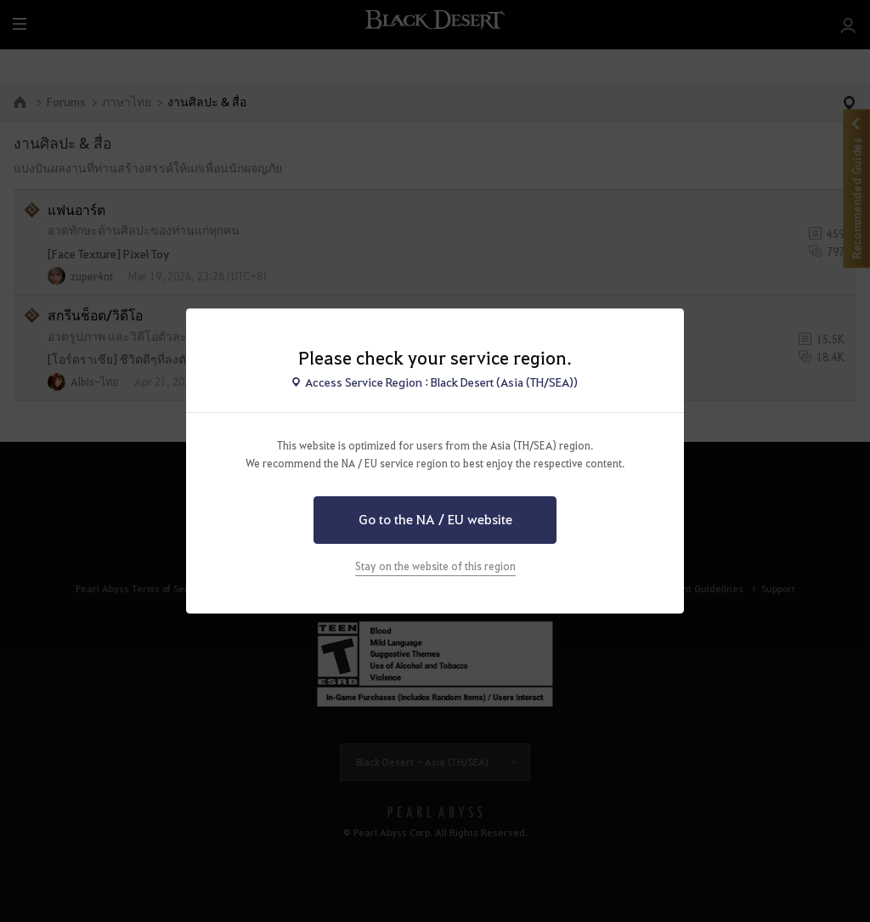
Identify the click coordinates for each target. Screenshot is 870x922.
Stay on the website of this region (435, 566)
